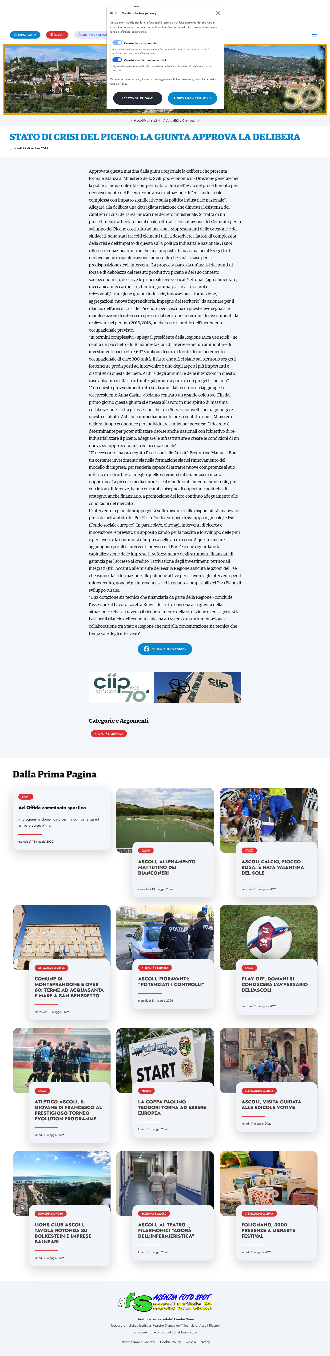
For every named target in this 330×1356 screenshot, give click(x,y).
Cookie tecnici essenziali (141, 43)
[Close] (218, 13)
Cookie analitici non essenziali (145, 60)
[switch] (117, 59)
